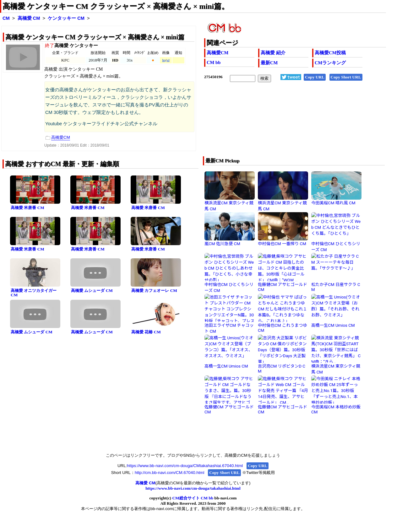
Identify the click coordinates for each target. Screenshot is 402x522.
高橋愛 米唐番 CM (27, 207)
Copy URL (314, 77)
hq (164, 60)
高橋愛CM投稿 (330, 52)
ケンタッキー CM (66, 18)
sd (167, 60)
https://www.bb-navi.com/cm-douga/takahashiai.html (193, 488)
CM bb (213, 62)
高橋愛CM (217, 52)
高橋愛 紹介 (273, 52)
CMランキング (330, 62)
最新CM (269, 62)
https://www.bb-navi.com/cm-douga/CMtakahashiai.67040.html (185, 465)
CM (6, 18)
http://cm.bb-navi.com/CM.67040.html (169, 472)
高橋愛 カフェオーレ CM (154, 290)
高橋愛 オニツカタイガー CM (34, 293)
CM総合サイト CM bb (192, 498)
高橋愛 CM (29, 18)
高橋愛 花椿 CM (146, 332)
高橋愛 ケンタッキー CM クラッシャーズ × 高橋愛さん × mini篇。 (116, 6)
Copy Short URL (346, 77)
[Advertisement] (277, 123)
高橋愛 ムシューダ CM (92, 290)
